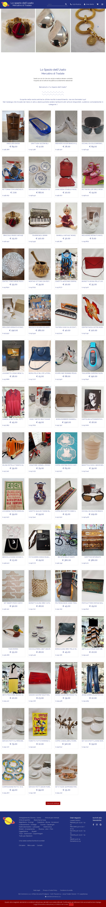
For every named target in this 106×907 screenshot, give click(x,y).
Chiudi (71, 904)
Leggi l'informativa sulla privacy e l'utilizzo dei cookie (50, 904)
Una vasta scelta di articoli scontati (31, 841)
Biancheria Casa (40, 820)
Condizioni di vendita (66, 890)
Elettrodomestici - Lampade (29, 827)
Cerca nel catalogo (53, 803)
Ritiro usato (31, 845)
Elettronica (48, 827)
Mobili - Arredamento (27, 829)
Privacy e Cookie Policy (50, 890)
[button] (8, 26)
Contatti (39, 845)
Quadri (34, 831)
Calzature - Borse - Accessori (48, 822)
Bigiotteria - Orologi (26, 822)
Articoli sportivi (24, 820)
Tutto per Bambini (25, 836)
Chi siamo (22, 845)
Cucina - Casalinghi (47, 824)
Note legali (36, 890)
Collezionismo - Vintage (27, 824)
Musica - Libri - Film (46, 829)
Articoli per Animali (52, 818)
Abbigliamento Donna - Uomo (30, 818)
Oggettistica (23, 831)
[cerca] (55, 4)
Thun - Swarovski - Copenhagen (31, 833)
